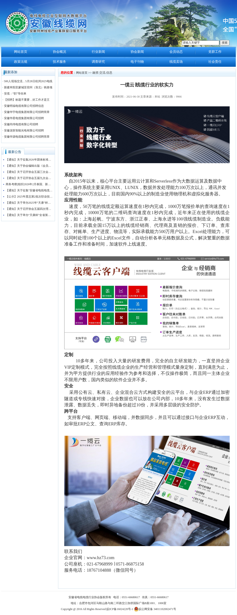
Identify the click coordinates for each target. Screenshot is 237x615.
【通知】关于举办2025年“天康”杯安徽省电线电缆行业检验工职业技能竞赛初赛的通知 (29, 202)
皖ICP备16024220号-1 (119, 609)
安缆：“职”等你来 (15, 93)
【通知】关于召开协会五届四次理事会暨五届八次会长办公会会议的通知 (29, 209)
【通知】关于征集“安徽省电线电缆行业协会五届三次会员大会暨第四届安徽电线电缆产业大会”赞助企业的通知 (29, 190)
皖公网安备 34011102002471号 (155, 609)
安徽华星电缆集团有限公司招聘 (24, 118)
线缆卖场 (176, 61)
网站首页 (20, 52)
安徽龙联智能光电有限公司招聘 (24, 130)
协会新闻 (137, 52)
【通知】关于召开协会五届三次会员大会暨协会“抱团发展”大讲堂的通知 (29, 172)
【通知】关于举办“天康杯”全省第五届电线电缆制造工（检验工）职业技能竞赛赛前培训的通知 (29, 215)
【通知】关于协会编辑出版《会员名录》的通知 (29, 165)
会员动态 (176, 52)
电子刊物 (137, 61)
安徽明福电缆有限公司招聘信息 (24, 106)
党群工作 (215, 52)
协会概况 (59, 52)
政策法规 (20, 61)
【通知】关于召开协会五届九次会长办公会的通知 (29, 178)
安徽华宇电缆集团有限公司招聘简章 (27, 112)
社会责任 (215, 61)
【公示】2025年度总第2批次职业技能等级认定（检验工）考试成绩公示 (29, 196)
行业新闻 (98, 52)
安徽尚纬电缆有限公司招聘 (21, 124)
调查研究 (98, 61)
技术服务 (59, 61)
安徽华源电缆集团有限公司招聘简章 (27, 136)
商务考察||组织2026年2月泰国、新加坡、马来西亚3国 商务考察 (29, 184)
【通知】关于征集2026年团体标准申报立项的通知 (29, 159)
